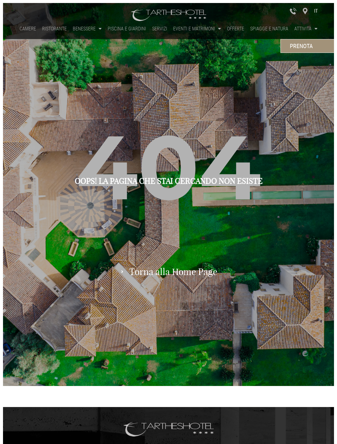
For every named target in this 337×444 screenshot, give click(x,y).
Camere (28, 28)
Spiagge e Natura (269, 28)
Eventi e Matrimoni (197, 28)
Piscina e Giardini (127, 28)
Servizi (159, 28)
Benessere (87, 28)
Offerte (235, 28)
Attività (305, 28)
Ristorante (54, 28)
